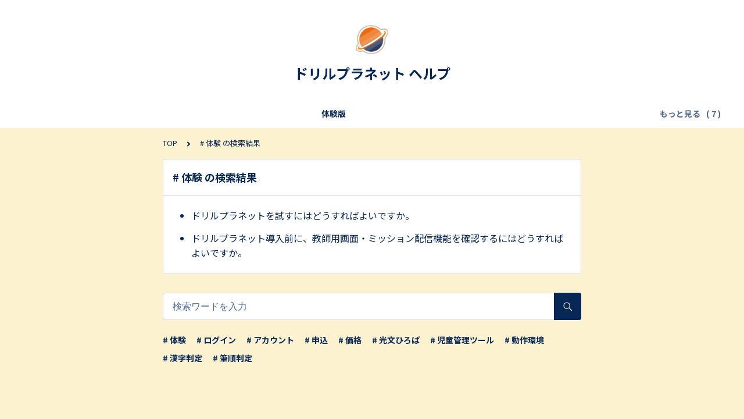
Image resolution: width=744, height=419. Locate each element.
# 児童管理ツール (462, 340)
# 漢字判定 (182, 358)
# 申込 (316, 340)
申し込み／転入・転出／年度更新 (252, 113)
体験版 (57, 113)
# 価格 (350, 340)
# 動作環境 (524, 340)
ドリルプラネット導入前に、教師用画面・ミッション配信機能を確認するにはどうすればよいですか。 (377, 245)
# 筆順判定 (232, 358)
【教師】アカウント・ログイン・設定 (399, 113)
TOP (170, 142)
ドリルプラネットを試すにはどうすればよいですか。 (302, 215)
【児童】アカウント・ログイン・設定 (553, 113)
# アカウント (270, 340)
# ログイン (216, 340)
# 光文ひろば (396, 340)
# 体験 (174, 340)
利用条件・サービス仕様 (130, 113)
